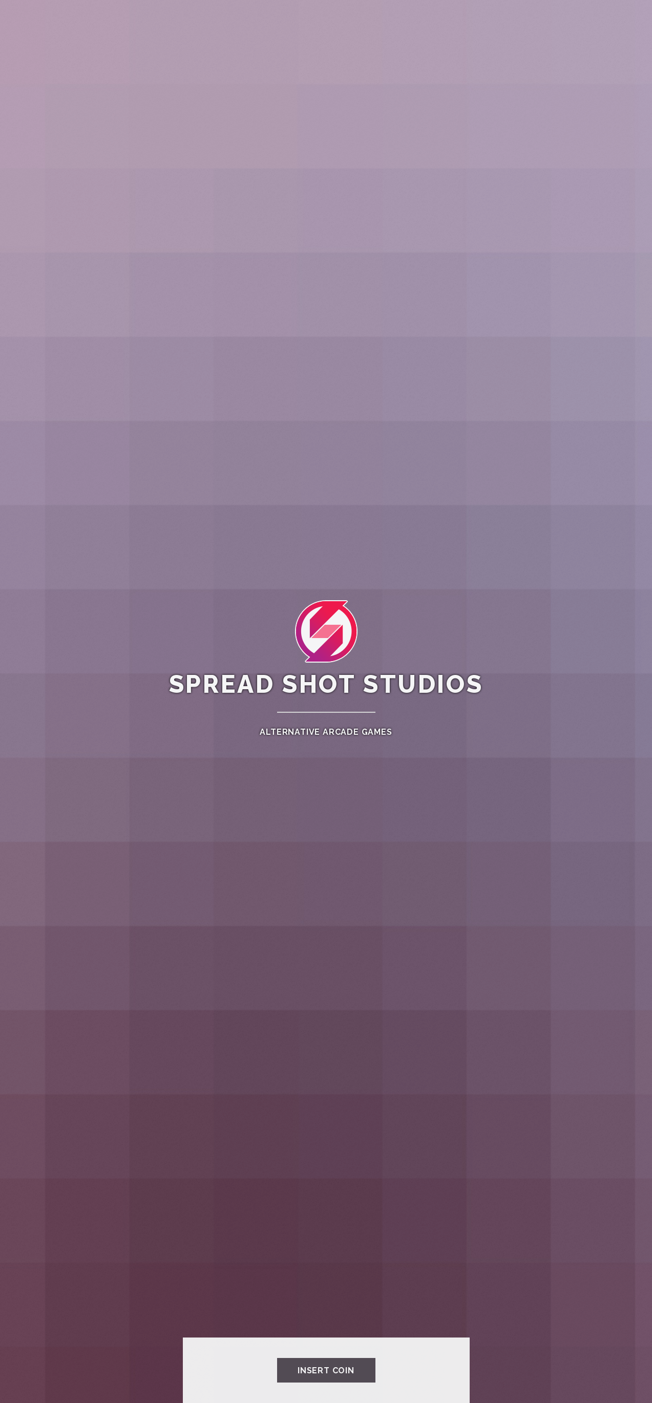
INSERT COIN (326, 1370)
